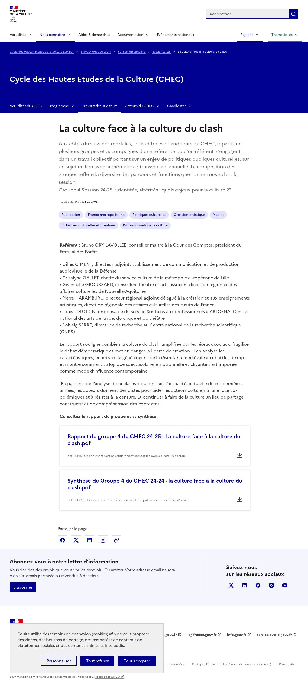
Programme (59, 106)
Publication (71, 214)
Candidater (176, 106)
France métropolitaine (106, 214)
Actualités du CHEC (26, 106)
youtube (285, 585)
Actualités (18, 34)
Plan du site (287, 664)
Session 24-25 (161, 52)
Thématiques (282, 34)
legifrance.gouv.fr (202, 634)
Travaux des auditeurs (96, 52)
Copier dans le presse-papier (116, 540)
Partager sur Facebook (62, 540)
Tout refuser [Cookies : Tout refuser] (97, 661)
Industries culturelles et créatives (88, 225)
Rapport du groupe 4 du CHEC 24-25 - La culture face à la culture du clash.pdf (153, 440)
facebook (258, 585)
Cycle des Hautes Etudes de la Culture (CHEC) (42, 52)
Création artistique (189, 214)
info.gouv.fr (236, 634)
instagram (271, 585)
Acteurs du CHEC (139, 106)
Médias (218, 214)
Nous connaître (52, 34)
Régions (246, 34)
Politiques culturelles (149, 214)
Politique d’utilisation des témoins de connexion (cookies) (231, 664)
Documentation (130, 34)
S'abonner (22, 587)
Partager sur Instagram (103, 540)
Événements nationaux (175, 34)
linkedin (244, 585)
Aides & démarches (94, 34)
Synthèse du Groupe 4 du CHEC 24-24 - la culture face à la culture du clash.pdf (154, 484)
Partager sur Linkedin (89, 540)
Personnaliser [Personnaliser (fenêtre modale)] (59, 661)
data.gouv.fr (167, 634)
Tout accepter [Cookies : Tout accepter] (137, 661)
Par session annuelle (132, 52)
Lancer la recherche (293, 14)
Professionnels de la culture (145, 225)
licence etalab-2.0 (107, 677)
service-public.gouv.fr (274, 634)
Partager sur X (76, 540)
